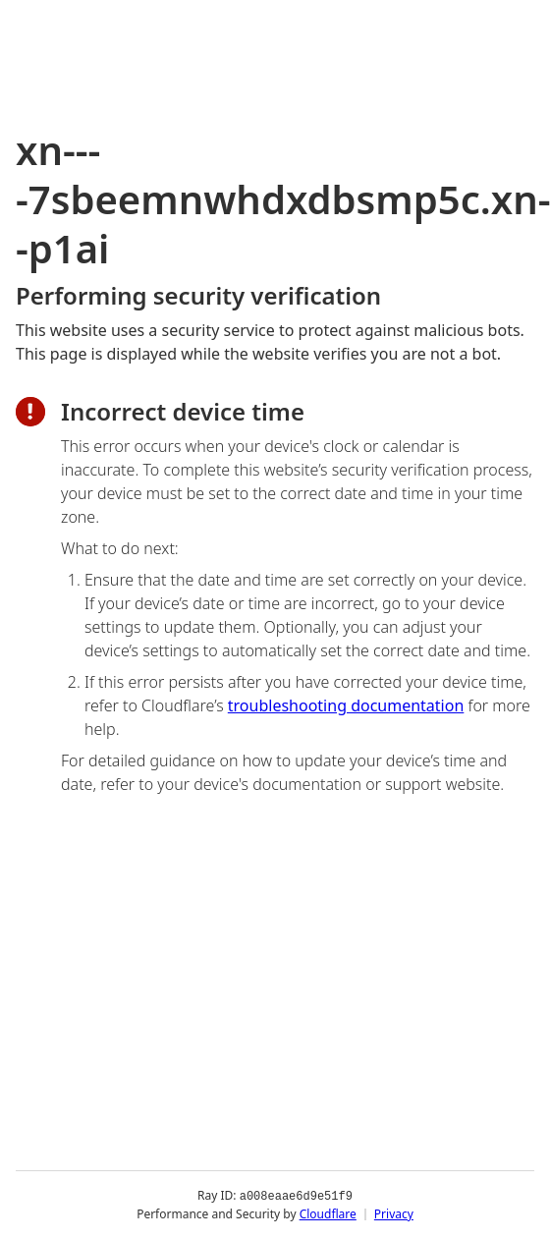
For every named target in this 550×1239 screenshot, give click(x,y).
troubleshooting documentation (346, 705)
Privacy (393, 1214)
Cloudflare (328, 1214)
